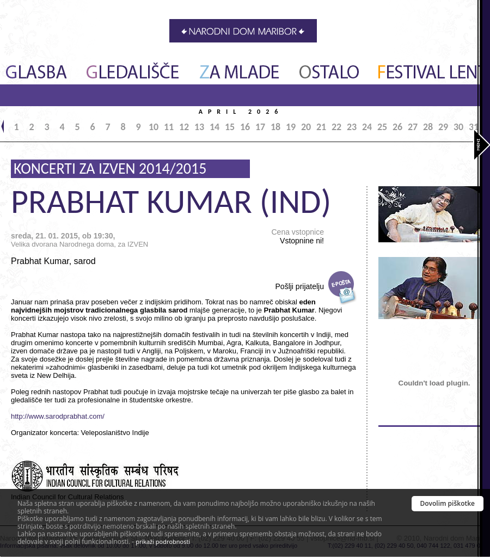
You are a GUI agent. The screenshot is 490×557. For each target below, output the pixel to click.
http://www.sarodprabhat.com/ (58, 416)
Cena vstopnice (297, 236)
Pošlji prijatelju (299, 286)
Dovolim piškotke (447, 503)
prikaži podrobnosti (163, 541)
